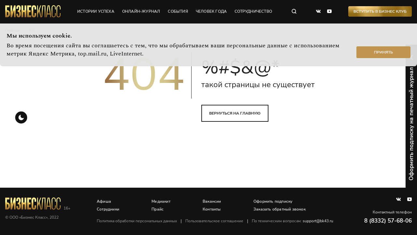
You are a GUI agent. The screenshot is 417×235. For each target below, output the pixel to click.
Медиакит (160, 201)
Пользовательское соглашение (214, 221)
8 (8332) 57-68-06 (388, 221)
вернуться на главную (235, 113)
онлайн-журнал (141, 11)
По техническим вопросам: (292, 221)
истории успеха (95, 11)
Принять (383, 52)
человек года (211, 11)
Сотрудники (108, 209)
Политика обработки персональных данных (137, 221)
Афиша (104, 201)
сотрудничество (253, 11)
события (178, 11)
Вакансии (212, 201)
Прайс (157, 209)
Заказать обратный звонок (279, 209)
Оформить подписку (272, 201)
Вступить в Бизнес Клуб (380, 11)
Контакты (212, 209)
